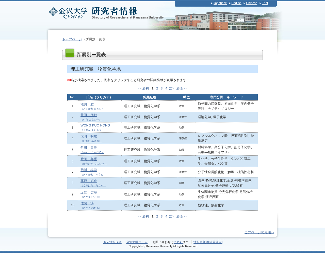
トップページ (72, 39)
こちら (178, 242)
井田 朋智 (91, 117)
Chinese (251, 3)
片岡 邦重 (93, 161)
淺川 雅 (92, 106)
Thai (265, 3)
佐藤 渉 (91, 205)
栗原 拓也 (93, 183)
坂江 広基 (91, 194)
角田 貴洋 (92, 150)
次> (171, 88)
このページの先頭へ (259, 232)
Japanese (220, 3)
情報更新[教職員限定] (208, 242)
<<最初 (143, 88)
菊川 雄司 (93, 172)
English (236, 3)
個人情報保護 (112, 242)
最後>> (181, 88)
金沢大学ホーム (137, 242)
